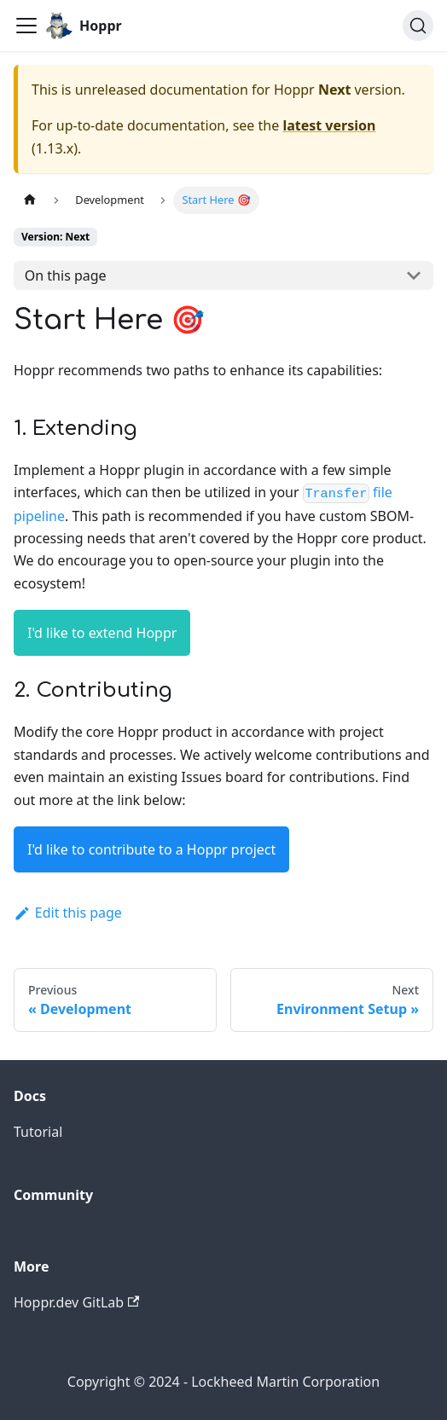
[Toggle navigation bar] (26, 25)
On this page (66, 275)
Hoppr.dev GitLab (76, 1302)
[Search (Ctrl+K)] (418, 25)
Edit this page (68, 912)
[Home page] (30, 200)
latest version (328, 125)
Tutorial (38, 1131)
